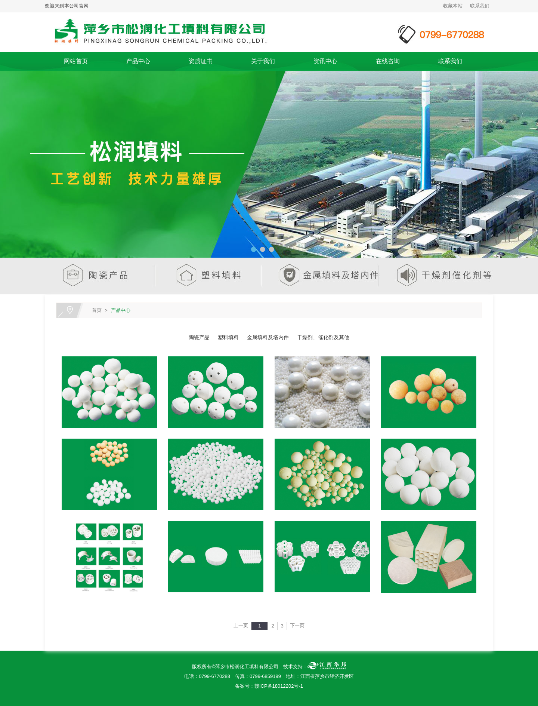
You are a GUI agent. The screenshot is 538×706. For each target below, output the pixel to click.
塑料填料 (228, 337)
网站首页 (76, 61)
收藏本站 (453, 6)
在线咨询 (388, 61)
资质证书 (201, 61)
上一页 (241, 625)
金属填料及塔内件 (268, 337)
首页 (97, 310)
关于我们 (263, 61)
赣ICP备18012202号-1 (278, 686)
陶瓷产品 (199, 337)
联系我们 (479, 6)
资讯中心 (325, 61)
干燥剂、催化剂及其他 (323, 337)
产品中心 (138, 61)
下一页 (297, 625)
